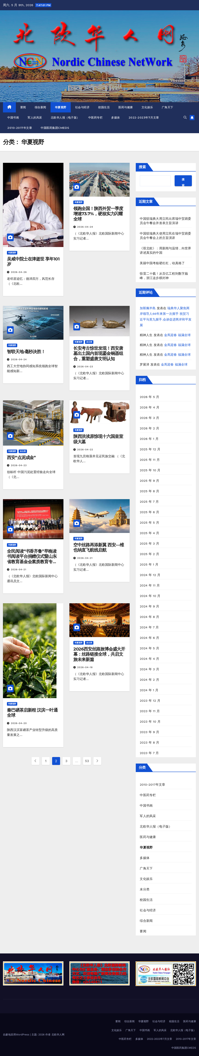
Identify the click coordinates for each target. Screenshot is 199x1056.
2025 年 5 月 (149, 522)
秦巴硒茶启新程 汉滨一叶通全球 (32, 712)
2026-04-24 (85, 226)
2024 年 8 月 (149, 617)
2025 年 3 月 (149, 543)
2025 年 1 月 (149, 564)
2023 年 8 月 (149, 742)
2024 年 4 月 (149, 659)
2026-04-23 (85, 366)
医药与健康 (125, 107)
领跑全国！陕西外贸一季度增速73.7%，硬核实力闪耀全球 (98, 214)
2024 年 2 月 (149, 680)
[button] (185, 117)
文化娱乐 (147, 107)
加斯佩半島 (148, 308)
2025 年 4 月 (149, 533)
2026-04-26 (19, 272)
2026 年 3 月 (149, 418)
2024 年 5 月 (149, 648)
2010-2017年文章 (19, 128)
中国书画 (13, 117)
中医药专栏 (95, 117)
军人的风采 (35, 117)
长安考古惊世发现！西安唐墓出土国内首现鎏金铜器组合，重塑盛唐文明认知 (98, 353)
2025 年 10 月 (150, 470)
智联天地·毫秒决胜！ (26, 351)
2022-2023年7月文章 (144, 117)
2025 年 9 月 (149, 481)
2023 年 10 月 (150, 721)
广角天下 (167, 107)
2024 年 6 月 (149, 638)
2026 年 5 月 (149, 397)
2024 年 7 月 (149, 627)
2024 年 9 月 (149, 606)
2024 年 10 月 (150, 596)
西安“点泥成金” (21, 457)
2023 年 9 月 (149, 732)
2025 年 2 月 (149, 554)
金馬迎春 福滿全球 (177, 335)
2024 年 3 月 (149, 669)
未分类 (89, 342)
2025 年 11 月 (150, 460)
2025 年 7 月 (149, 501)
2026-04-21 (18, 569)
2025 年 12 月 (150, 449)
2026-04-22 (85, 449)
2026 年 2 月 (149, 428)
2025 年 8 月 (149, 491)
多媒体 (115, 117)
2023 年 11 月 (150, 711)
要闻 (23, 107)
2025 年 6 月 (149, 512)
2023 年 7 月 (149, 753)
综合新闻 (40, 107)
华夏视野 (60, 107)
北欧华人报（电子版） (65, 117)
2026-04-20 (19, 723)
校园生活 (104, 107)
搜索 (142, 167)
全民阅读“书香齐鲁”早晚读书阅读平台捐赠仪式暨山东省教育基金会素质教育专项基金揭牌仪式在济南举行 (32, 559)
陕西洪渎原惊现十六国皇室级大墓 (98, 439)
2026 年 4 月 (149, 407)
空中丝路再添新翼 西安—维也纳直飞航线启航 (98, 547)
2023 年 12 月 (150, 700)
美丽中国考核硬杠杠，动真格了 (162, 263)
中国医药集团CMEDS (55, 128)
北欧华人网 (58, 1034)
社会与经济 (82, 107)
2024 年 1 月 (149, 690)
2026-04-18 (85, 667)
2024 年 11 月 (150, 585)
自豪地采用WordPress (16, 1034)
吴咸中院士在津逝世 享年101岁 (33, 261)
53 (87, 761)
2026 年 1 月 (149, 439)
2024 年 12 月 (150, 575)
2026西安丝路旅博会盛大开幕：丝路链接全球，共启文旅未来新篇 (99, 654)
